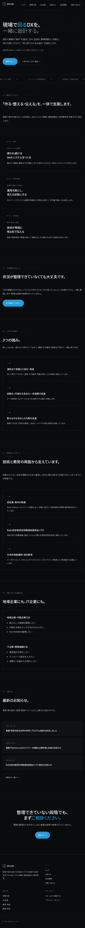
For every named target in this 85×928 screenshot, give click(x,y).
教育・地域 (6, 904)
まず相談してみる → (13, 303)
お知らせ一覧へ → (12, 777)
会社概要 (63, 5)
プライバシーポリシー (53, 900)
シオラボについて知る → (31, 61)
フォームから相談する (53, 896)
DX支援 (43, 5)
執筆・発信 (6, 908)
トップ (23, 5)
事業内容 (32, 5)
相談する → (10, 61)
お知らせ (53, 5)
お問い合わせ (76, 5)
